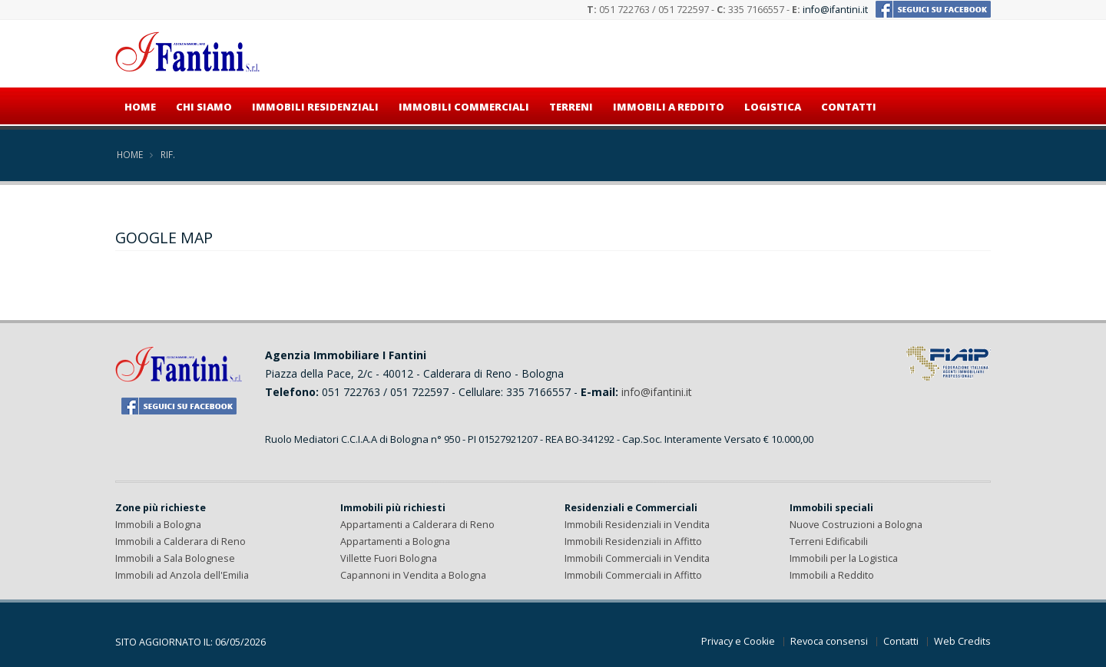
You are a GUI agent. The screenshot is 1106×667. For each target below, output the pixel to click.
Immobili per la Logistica (844, 558)
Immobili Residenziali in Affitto (633, 541)
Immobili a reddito (668, 107)
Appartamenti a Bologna (395, 541)
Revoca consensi (829, 641)
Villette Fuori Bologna (388, 558)
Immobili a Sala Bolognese (175, 558)
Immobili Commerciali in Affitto (633, 575)
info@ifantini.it (835, 9)
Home (140, 107)
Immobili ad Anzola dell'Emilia (182, 575)
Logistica (772, 107)
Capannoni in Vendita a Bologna (413, 575)
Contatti (848, 107)
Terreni (571, 107)
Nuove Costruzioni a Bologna (856, 524)
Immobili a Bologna (158, 524)
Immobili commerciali (464, 107)
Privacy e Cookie (738, 641)
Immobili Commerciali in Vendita (637, 558)
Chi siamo (204, 107)
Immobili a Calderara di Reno (180, 541)
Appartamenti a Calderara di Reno (417, 524)
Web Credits (962, 641)
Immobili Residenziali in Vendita (637, 524)
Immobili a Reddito (832, 575)
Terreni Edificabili (829, 541)
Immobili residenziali (315, 107)
